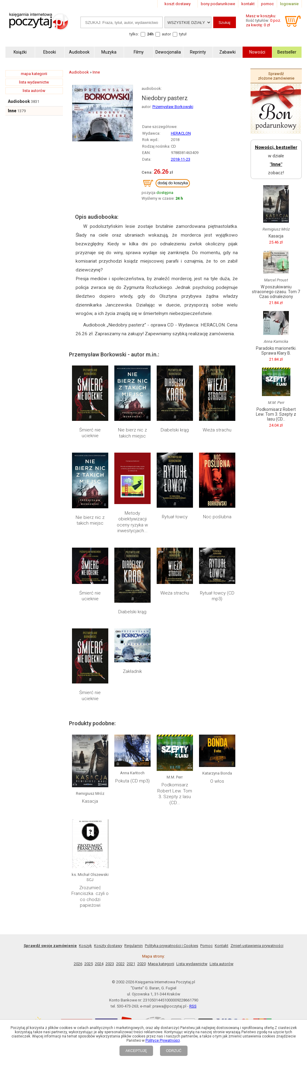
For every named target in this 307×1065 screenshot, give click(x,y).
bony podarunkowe (218, 4)
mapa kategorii (34, 73)
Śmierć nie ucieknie (90, 433)
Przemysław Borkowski (172, 106)
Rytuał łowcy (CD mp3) (217, 596)
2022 (120, 964)
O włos (217, 781)
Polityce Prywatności (162, 1040)
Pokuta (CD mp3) (132, 781)
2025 (88, 964)
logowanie (289, 4)
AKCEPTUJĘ (136, 1051)
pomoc (267, 4)
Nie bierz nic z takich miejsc (132, 433)
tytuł (183, 34)
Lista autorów (222, 964)
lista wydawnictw (34, 82)
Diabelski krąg (175, 430)
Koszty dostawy (108, 945)
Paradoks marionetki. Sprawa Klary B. (276, 351)
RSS (193, 1006)
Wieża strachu (217, 430)
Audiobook (19, 101)
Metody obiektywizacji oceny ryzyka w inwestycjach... (132, 522)
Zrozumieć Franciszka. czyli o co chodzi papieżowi (90, 896)
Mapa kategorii (161, 964)
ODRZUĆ (173, 1051)
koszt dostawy (178, 4)
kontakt (248, 4)
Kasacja (90, 801)
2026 (78, 964)
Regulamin (133, 945)
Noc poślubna (217, 516)
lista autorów (34, 90)
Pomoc (206, 945)
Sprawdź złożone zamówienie (276, 75)
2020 (141, 964)
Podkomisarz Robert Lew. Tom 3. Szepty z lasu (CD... (174, 793)
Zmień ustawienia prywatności (256, 945)
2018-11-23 (180, 159)
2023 (110, 964)
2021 (131, 964)
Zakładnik (132, 671)
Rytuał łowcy (175, 516)
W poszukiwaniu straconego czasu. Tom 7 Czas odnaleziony (276, 291)
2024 (99, 964)
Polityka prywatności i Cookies (171, 945)
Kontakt (221, 945)
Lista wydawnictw (191, 964)
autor (166, 34)
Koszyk (85, 945)
